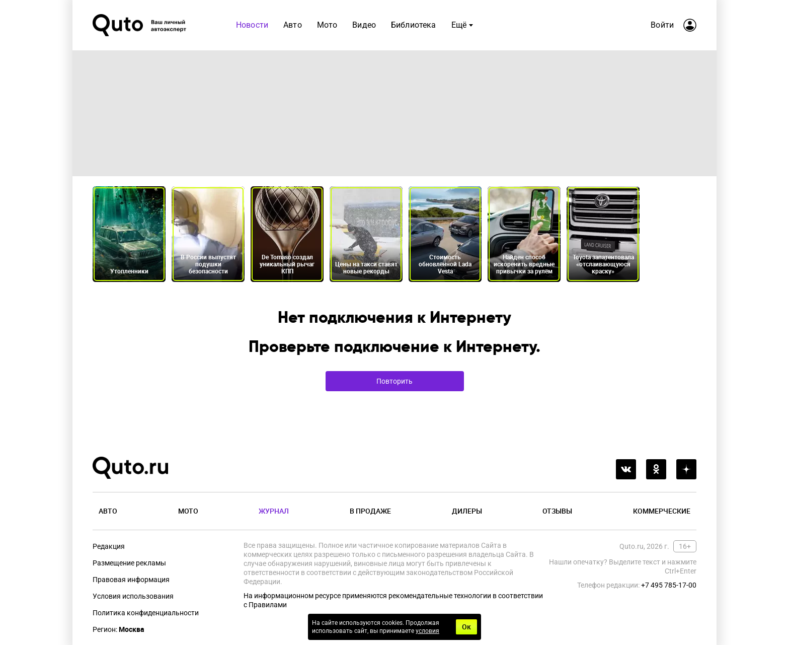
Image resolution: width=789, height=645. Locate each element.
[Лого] (140, 25)
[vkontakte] (626, 469)
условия (427, 630)
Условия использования (133, 596)
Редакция (109, 546)
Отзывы (557, 511)
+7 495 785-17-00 (668, 585)
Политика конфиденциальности (146, 613)
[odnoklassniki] (656, 469)
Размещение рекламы (129, 563)
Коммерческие (661, 511)
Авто (108, 511)
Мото (188, 511)
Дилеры (467, 511)
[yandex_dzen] (686, 469)
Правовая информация (131, 580)
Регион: (118, 629)
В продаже (370, 511)
